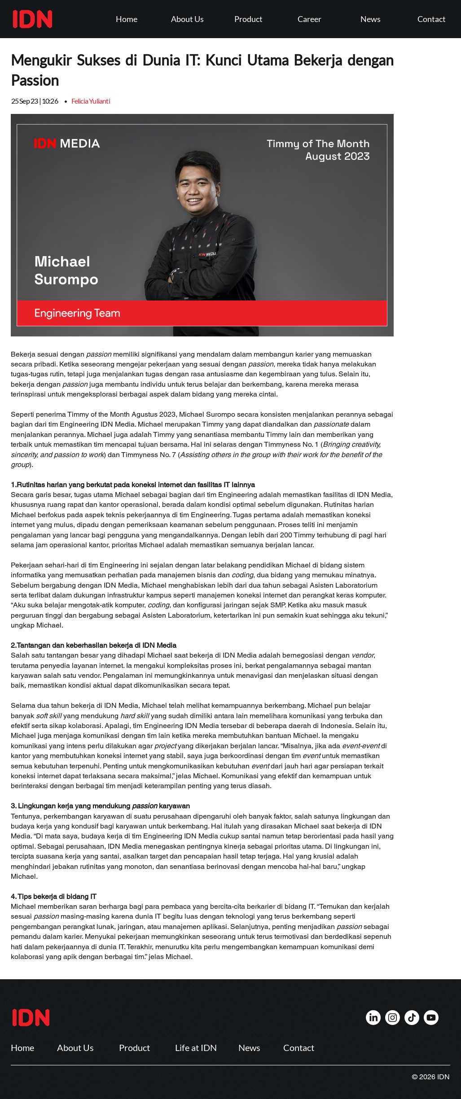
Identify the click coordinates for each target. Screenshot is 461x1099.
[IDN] (373, 1017)
